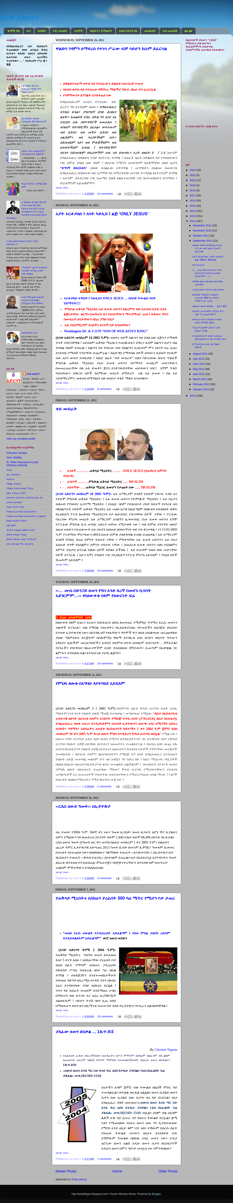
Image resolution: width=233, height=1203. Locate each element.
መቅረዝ (10, 479)
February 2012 (202, 384)
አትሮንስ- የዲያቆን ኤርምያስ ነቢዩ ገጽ (24, 497)
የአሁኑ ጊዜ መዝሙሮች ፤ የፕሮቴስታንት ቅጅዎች (33, 153)
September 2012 (203, 240)
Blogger (156, 1193)
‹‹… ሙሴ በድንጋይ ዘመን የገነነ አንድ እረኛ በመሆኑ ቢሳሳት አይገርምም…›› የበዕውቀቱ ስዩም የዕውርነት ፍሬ (103, 593)
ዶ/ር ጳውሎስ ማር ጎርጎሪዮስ (19, 543)
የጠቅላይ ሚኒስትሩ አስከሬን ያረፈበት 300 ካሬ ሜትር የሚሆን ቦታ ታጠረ (115, 898)
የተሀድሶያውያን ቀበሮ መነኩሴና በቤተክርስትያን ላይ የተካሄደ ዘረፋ (209, 337)
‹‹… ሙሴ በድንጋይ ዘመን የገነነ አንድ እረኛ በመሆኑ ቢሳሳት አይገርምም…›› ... (207, 273)
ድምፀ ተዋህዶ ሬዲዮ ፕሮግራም (21, 539)
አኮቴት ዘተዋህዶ (14, 502)
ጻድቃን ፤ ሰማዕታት (101, 31)
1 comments (104, 1158)
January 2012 (201, 389)
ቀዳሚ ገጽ (13, 31)
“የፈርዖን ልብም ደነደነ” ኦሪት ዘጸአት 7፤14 (206, 329)
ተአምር (78, 31)
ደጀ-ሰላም (11, 525)
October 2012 (201, 235)
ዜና (29, 31)
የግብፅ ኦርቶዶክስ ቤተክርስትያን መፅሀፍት (26, 516)
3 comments (104, 878)
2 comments (104, 786)
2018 (193, 190)
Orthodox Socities (16, 452)
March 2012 (200, 379)
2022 (193, 175)
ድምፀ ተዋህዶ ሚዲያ (16, 534)
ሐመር (9, 469)
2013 (193, 216)
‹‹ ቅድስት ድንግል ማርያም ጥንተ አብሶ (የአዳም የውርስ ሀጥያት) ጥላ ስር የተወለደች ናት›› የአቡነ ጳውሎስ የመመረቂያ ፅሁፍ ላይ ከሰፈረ (26, 210)
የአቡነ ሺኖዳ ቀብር (15, 506)
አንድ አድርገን (19, 17)
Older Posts (167, 1171)
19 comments (105, 1016)
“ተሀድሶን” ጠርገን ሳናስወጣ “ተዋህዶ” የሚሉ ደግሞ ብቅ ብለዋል (34, 270)
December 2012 (202, 225)
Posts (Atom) (79, 1179)
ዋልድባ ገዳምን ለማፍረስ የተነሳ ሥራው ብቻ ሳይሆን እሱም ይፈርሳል (111, 48)
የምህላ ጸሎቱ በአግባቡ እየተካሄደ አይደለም (90, 683)
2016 (193, 200)
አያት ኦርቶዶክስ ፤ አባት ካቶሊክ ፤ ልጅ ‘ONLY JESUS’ (102, 213)
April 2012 (199, 374)
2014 (193, 210)
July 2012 (199, 358)
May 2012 (199, 369)
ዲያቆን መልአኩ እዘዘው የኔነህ (20, 529)
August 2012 (200, 353)
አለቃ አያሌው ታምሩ (16, 493)
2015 (193, 205)
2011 (193, 395)
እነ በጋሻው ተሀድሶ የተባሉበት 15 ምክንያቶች (33, 120)
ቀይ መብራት (66, 408)
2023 (193, 170)
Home (117, 1171)
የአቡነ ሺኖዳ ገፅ (128, 31)
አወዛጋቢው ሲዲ (29, 332)
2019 (193, 185)
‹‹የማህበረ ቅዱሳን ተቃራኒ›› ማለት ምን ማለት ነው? (31, 89)
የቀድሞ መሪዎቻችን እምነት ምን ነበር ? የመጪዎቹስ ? (208, 313)
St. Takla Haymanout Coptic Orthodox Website (22, 464)
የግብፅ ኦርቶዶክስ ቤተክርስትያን (21, 511)
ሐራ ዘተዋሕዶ (13, 474)
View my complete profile (20, 438)
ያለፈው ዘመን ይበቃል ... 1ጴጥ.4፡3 (84, 1031)
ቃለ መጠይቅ (170, 31)
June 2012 (199, 363)
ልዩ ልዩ (188, 31)
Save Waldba (14, 457)
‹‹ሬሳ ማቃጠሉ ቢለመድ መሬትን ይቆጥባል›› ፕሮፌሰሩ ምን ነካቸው (32, 300)
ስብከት (42, 31)
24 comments (105, 570)
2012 (193, 221)
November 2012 (202, 230)
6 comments (104, 388)
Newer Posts (66, 1171)
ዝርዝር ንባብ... (63, 187)
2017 (193, 195)
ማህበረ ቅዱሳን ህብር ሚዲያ (19, 488)
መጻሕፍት (150, 31)
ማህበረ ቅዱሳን (13, 483)
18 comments (105, 663)
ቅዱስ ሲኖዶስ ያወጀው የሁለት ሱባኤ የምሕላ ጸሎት (207, 321)
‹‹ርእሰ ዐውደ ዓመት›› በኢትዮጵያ (83, 806)
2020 (193, 180)
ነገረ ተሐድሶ (60, 31)
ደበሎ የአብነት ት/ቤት (16, 520)
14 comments (105, 193)
